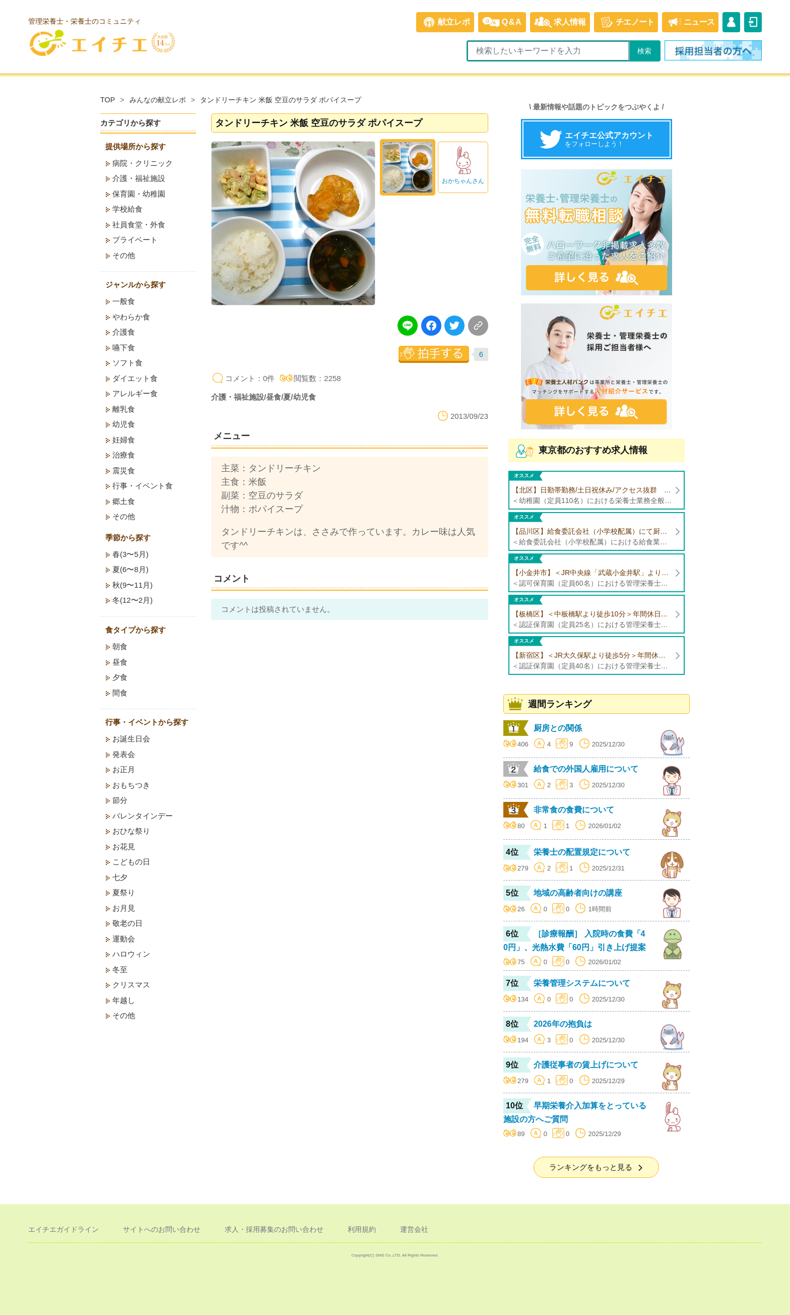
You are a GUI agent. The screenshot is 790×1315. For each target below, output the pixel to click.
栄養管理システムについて (582, 983)
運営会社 (414, 1229)
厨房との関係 (558, 728)
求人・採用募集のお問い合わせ (274, 1229)
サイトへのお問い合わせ (162, 1229)
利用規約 (362, 1229)
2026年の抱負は (563, 1024)
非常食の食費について (574, 809)
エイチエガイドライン (63, 1229)
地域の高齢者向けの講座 (578, 893)
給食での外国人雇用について (586, 769)
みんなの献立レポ (157, 100)
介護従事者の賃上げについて (586, 1064)
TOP (107, 100)
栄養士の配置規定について (582, 852)
